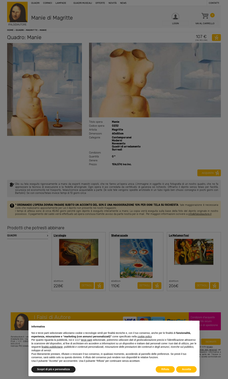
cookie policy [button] (145, 336)
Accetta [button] (186, 369)
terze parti (86, 339)
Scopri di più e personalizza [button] (53, 369)
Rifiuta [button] (165, 369)
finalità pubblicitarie (52, 346)
